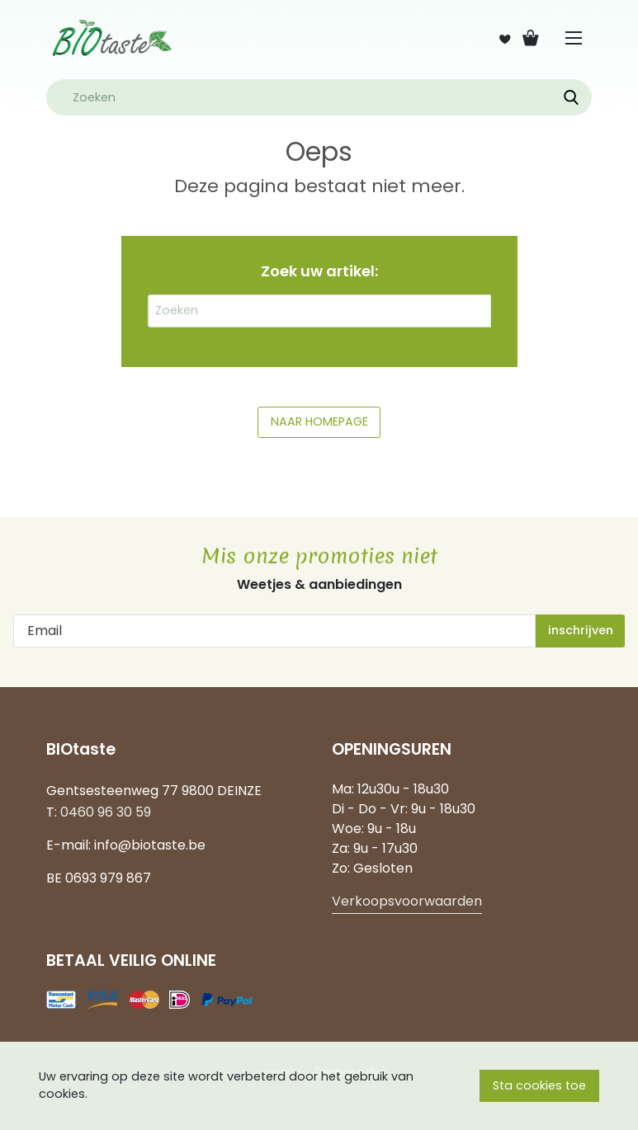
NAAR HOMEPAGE (319, 421)
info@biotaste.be (150, 845)
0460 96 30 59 (105, 812)
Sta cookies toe (539, 1085)
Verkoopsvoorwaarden (407, 901)
